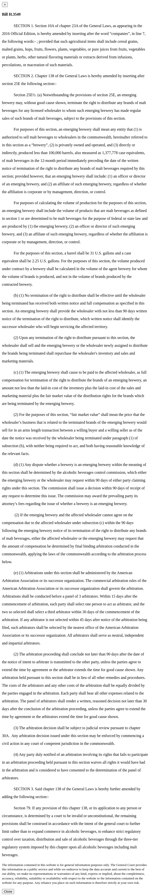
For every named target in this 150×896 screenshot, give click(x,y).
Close (8, 891)
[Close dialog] (5, 4)
